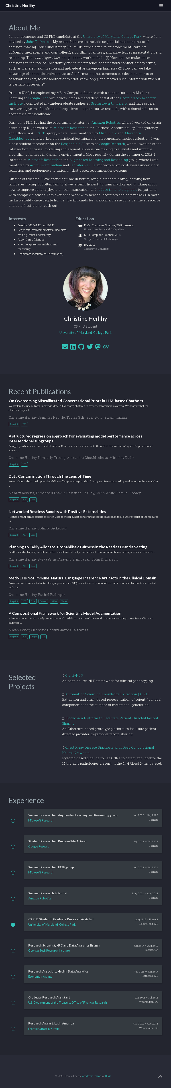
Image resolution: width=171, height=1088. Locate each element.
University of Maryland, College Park (112, 36)
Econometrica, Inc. (40, 976)
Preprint (14, 424)
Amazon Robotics (106, 122)
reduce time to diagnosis (117, 189)
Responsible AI (73, 144)
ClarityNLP (74, 675)
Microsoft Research (68, 128)
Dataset (43, 601)
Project (34, 636)
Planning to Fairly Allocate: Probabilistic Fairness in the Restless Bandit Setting (78, 547)
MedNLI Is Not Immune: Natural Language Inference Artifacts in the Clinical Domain (82, 578)
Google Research (112, 144)
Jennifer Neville (83, 165)
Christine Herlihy (20, 5)
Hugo (108, 1076)
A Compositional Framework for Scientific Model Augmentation (65, 613)
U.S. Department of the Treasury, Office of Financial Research (67, 1002)
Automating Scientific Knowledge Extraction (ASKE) (107, 694)
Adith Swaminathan (46, 165)
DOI (43, 636)
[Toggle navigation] (161, 5)
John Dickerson (38, 42)
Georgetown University (109, 103)
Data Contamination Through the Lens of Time (50, 476)
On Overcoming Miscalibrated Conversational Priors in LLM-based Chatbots (76, 400)
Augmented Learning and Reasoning (98, 160)
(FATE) (40, 133)
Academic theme (91, 1076)
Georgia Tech (38, 98)
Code (33, 499)
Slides (54, 601)
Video (64, 601)
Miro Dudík (108, 133)
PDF (24, 424)
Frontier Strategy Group (44, 1028)
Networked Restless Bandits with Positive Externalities (57, 511)
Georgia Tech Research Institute (49, 950)
